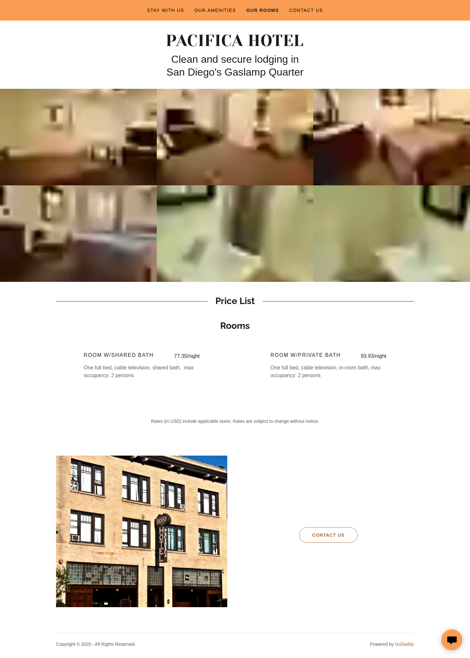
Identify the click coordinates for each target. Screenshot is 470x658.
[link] (235, 44)
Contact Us (322, 535)
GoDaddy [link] (404, 644)
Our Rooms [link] (262, 10)
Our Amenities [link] (215, 10)
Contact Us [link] (306, 10)
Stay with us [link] (165, 10)
